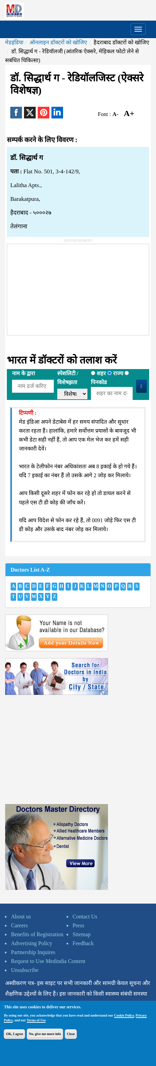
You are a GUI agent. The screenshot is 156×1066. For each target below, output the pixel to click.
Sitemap (82, 934)
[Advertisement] (58, 287)
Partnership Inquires (33, 952)
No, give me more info (45, 1034)
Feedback (83, 943)
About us (21, 916)
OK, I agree (14, 1034)
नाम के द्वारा (23, 373)
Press (78, 925)
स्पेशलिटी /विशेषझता (67, 377)
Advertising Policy (31, 943)
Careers (19, 925)
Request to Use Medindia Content (48, 961)
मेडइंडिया (14, 42)
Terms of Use (36, 1020)
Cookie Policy (124, 1015)
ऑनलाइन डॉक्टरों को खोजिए (58, 42)
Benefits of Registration (37, 934)
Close (71, 1034)
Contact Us (85, 916)
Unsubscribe (24, 970)
